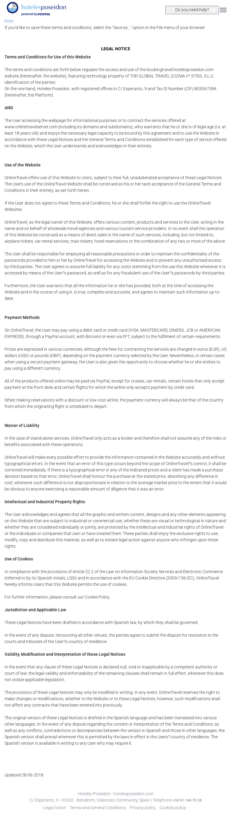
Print (9, 21)
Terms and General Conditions (98, 807)
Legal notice (54, 807)
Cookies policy (173, 807)
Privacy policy (143, 807)
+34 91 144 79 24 (187, 800)
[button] (192, 10)
